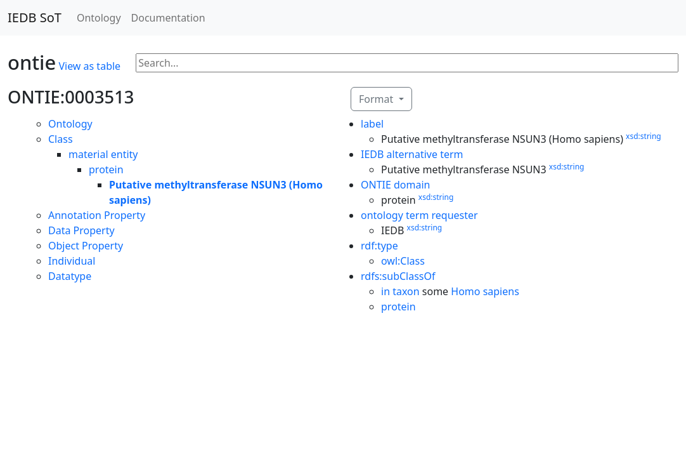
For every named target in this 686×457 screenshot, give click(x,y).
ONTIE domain (395, 185)
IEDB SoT (34, 17)
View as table (89, 66)
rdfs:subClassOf (398, 276)
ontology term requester (419, 215)
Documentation (168, 18)
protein (106, 169)
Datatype (69, 276)
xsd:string (643, 136)
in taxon (400, 291)
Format (377, 99)
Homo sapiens (485, 291)
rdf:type (379, 246)
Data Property (81, 230)
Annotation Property (96, 215)
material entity (103, 154)
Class (60, 139)
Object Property (85, 246)
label (372, 124)
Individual (71, 261)
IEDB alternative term (412, 154)
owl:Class (403, 261)
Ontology (99, 18)
